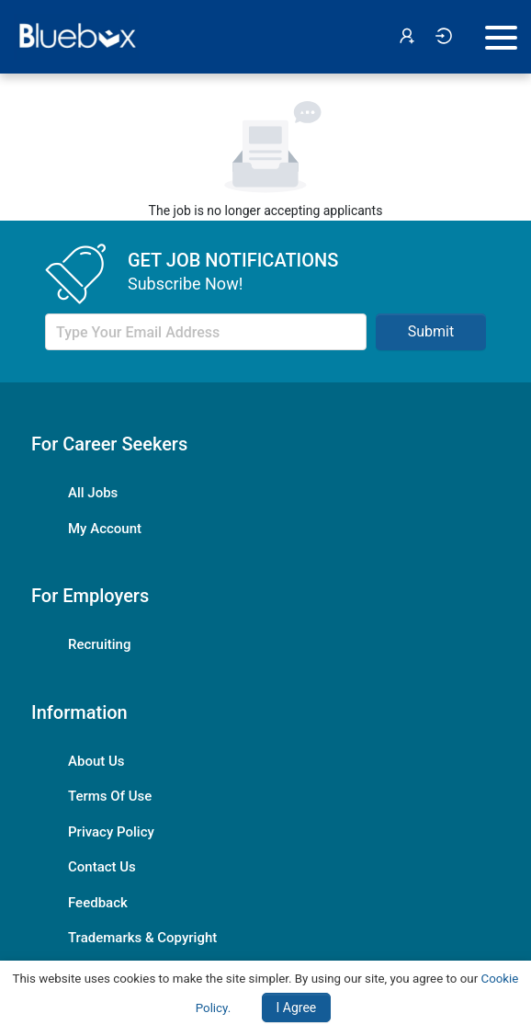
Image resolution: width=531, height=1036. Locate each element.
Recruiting (99, 644)
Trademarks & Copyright (142, 937)
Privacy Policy (111, 832)
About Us (96, 761)
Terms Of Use (110, 796)
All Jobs (93, 492)
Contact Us (102, 867)
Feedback (98, 902)
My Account (104, 528)
